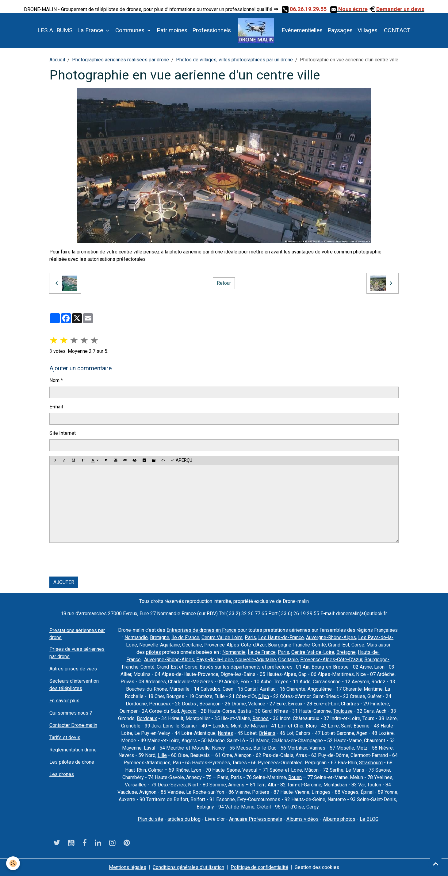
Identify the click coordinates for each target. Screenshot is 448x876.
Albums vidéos (302, 819)
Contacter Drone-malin (73, 725)
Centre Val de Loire (222, 637)
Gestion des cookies (317, 867)
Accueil (57, 60)
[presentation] (96, 560)
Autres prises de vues (73, 669)
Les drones (61, 774)
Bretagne (159, 637)
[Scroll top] (435, 863)
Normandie (136, 637)
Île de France (185, 637)
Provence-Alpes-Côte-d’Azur (235, 645)
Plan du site (150, 819)
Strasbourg (371, 763)
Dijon (263, 696)
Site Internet (62, 433)
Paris (250, 637)
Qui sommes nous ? (70, 713)
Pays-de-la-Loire (214, 659)
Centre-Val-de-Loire (312, 652)
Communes (130, 30)
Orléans (267, 733)
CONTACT (396, 30)
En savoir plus (64, 701)
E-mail (56, 407)
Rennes (260, 718)
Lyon (196, 770)
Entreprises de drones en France (201, 630)
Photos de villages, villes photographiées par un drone (234, 60)
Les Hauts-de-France (281, 637)
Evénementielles (302, 30)
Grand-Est (338, 645)
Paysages (340, 30)
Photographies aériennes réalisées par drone (120, 60)
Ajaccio (189, 711)
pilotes (153, 652)
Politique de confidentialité (259, 867)
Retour (224, 283)
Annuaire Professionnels (255, 819)
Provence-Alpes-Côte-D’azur (331, 659)
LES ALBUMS (54, 30)
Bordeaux (147, 718)
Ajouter (63, 582)
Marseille (179, 689)
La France (91, 30)
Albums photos (339, 819)
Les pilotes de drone (71, 762)
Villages (367, 30)
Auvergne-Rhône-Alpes (331, 637)
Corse (357, 645)
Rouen (295, 777)
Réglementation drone (73, 750)
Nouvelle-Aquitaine (159, 645)
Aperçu (181, 460)
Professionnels (211, 30)
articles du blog (184, 819)
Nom (54, 380)
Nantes (225, 733)
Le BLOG (369, 819)
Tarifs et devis (64, 737)
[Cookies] (13, 863)
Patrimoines (172, 30)
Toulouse (343, 711)
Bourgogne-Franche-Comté (297, 645)
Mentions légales (127, 867)
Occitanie (192, 645)
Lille (162, 755)
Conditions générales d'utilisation (188, 867)
